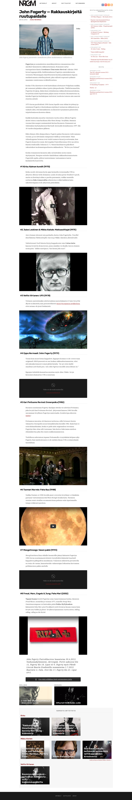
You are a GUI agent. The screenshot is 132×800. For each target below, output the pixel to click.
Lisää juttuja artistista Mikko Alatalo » (100, 760)
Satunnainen (80, 3)
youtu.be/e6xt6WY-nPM (53, 584)
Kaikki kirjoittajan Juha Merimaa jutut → (100, 61)
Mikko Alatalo (26, 739)
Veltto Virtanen (27, 764)
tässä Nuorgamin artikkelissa (68, 304)
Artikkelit (43, 3)
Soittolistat (66, 3)
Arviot (54, 3)
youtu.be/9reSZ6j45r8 (53, 392)
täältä (28, 416)
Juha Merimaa (35, 20)
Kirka (23, 716)
